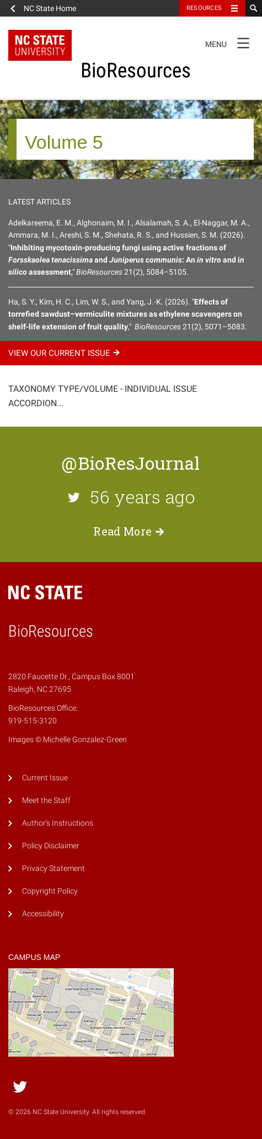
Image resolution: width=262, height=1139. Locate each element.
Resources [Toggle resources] (204, 8)
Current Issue (45, 778)
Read (130, 531)
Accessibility (43, 913)
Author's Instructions (57, 823)
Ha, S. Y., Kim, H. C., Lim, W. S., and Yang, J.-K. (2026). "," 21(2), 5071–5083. (127, 314)
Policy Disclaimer (50, 846)
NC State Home (50, 8)
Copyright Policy (50, 891)
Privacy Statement (53, 868)
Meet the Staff (46, 800)
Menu (230, 42)
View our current (65, 353)
